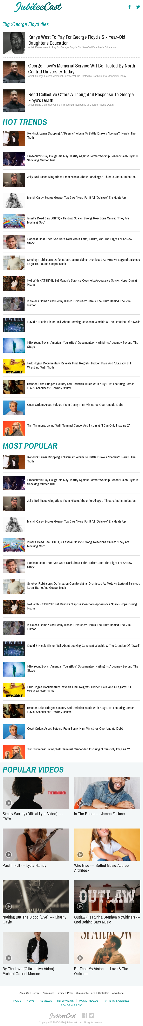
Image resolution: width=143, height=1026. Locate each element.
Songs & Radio (71, 1005)
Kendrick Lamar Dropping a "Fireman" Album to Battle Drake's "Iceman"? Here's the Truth (81, 135)
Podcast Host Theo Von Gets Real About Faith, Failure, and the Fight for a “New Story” (79, 240)
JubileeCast (63, 1016)
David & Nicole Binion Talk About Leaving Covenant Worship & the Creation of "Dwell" (83, 321)
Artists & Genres (116, 1000)
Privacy (60, 993)
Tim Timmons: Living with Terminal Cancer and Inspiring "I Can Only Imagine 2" (78, 425)
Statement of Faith (85, 993)
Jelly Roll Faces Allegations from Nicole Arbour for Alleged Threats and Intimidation (81, 176)
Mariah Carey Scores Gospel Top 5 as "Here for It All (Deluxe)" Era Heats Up (76, 197)
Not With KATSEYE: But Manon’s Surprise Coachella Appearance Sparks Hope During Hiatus (82, 282)
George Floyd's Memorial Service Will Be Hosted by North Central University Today (81, 68)
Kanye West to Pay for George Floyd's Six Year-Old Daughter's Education (76, 40)
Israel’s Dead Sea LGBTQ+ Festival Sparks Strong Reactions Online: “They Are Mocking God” (78, 220)
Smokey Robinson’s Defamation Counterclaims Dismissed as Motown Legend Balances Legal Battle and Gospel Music (83, 261)
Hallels (38, 7)
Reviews (46, 1000)
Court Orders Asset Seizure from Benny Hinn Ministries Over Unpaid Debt (75, 404)
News (31, 1000)
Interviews (65, 1000)
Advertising (117, 993)
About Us (24, 993)
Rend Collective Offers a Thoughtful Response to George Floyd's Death (81, 97)
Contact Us (103, 993)
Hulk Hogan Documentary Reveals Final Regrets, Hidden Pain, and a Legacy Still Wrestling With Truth (79, 365)
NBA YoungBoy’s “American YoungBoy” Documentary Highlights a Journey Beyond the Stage (82, 344)
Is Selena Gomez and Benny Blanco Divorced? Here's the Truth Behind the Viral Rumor (79, 303)
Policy (70, 993)
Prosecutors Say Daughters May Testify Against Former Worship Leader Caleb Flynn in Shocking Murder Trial (82, 158)
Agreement (48, 993)
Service (36, 993)
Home (17, 1000)
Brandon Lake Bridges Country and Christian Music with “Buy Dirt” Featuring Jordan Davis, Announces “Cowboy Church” (80, 385)
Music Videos (88, 1000)
